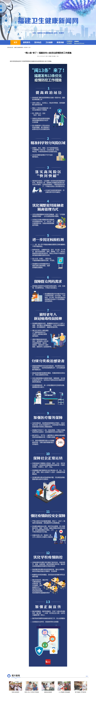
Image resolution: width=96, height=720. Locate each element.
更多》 (87, 676)
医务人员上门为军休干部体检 (32, 692)
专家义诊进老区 (15, 692)
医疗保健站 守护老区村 (80, 692)
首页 (15, 42)
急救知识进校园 (48, 692)
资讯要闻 (26, 47)
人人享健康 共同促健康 (64, 692)
